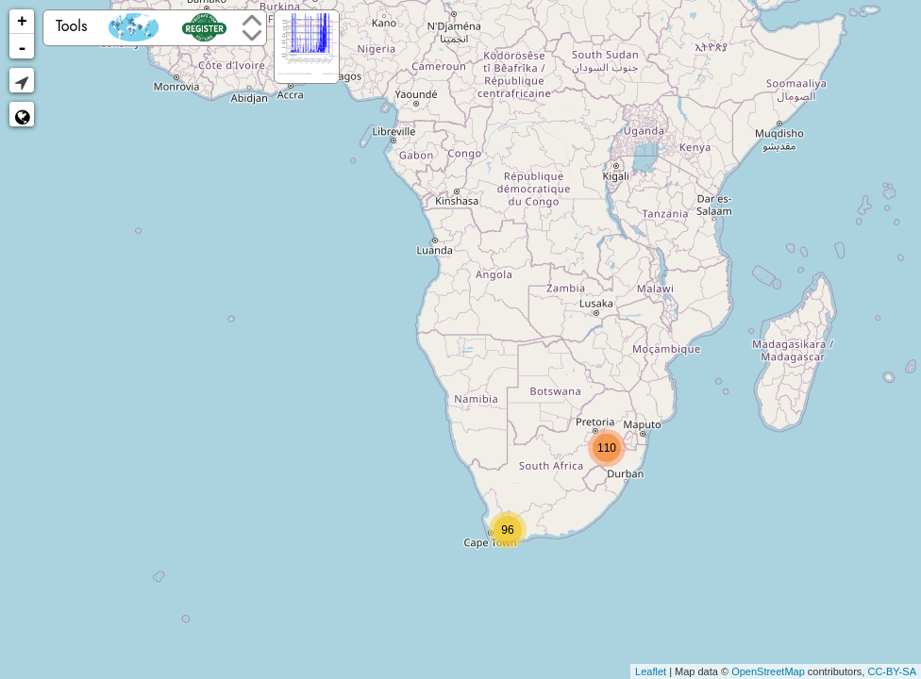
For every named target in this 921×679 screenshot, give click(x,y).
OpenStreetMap (768, 671)
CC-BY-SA (891, 671)
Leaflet (650, 671)
